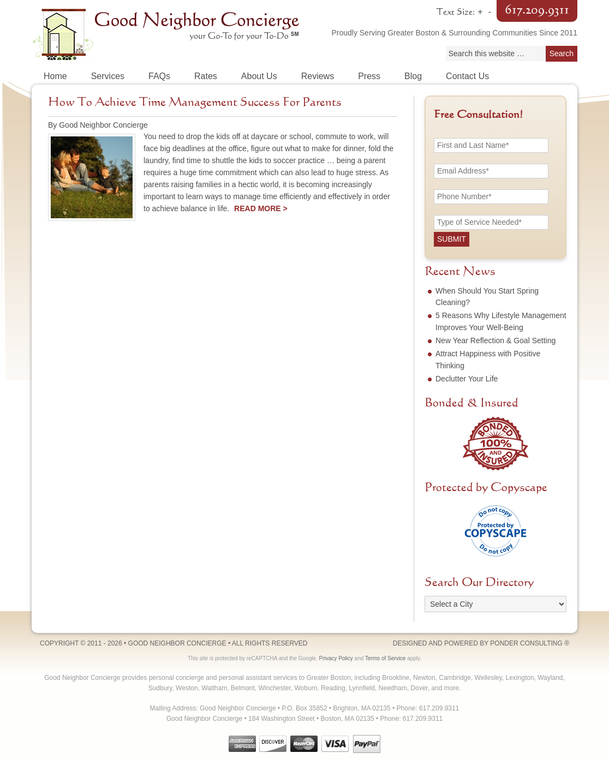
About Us (259, 76)
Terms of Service (385, 658)
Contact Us (467, 76)
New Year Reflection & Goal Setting (495, 340)
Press (369, 76)
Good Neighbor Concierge (168, 32)
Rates (205, 76)
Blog (413, 76)
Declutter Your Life (466, 378)
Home (55, 76)
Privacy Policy (336, 658)
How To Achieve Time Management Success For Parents (195, 103)
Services (107, 76)
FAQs (159, 76)
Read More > (261, 208)
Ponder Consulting (526, 643)
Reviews (317, 76)
